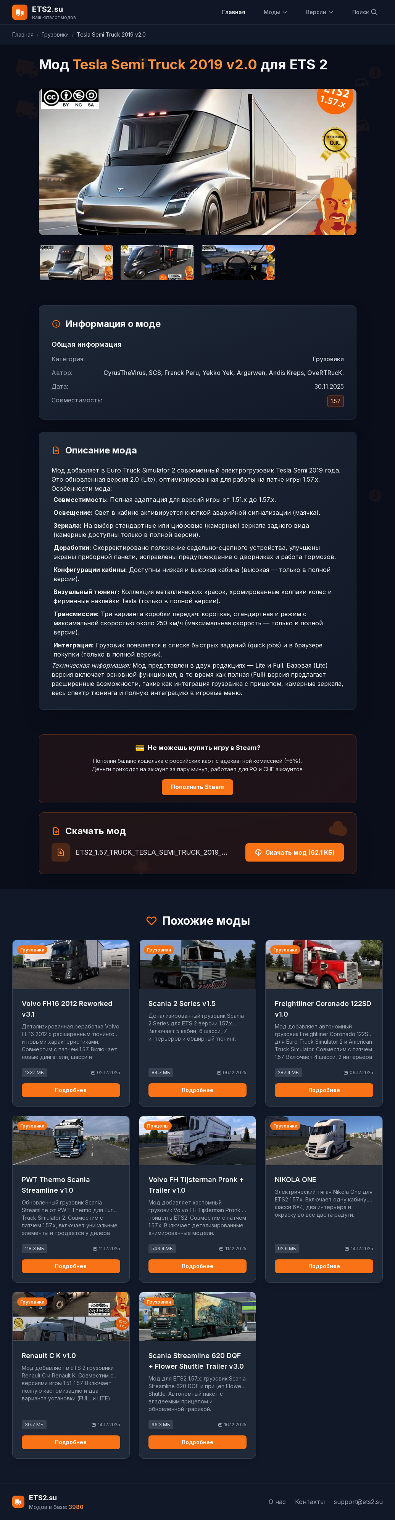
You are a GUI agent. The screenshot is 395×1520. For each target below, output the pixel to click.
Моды (276, 12)
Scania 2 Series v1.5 (182, 1003)
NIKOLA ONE (295, 1180)
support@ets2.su (358, 1502)
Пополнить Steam (197, 787)
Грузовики (55, 34)
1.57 (335, 401)
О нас (277, 1502)
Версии (320, 12)
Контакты (310, 1502)
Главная (233, 12)
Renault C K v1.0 (49, 1356)
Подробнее (71, 1090)
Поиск (365, 12)
